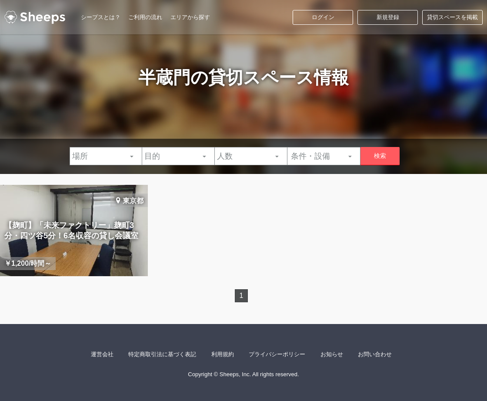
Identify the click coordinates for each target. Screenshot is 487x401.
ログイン (323, 17)
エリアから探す (190, 17)
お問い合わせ (375, 354)
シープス (34, 17)
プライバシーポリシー (277, 354)
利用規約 (222, 354)
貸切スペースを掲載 (452, 17)
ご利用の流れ (145, 17)
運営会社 (102, 354)
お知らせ (331, 354)
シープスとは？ (100, 17)
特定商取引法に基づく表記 (162, 354)
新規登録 (388, 17)
